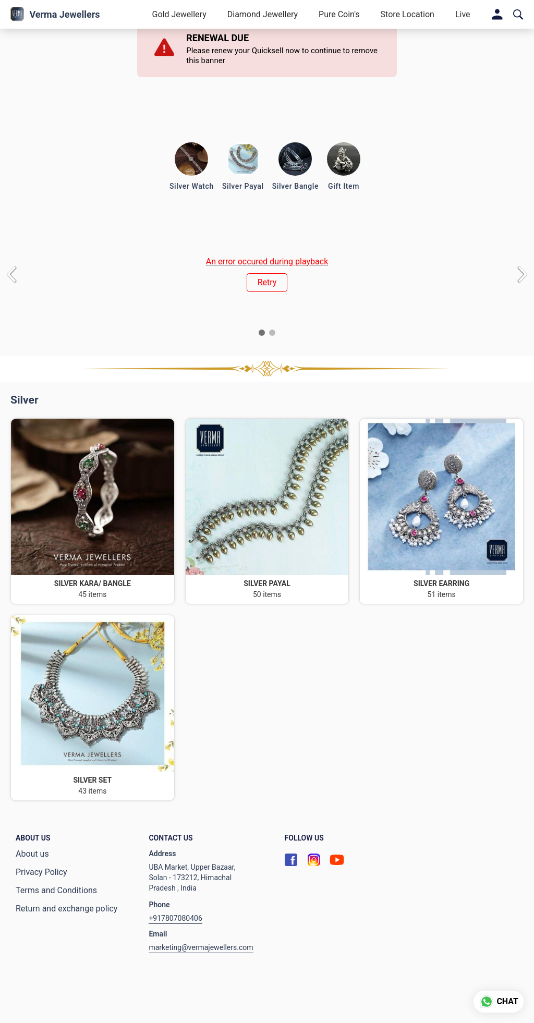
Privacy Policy (41, 872)
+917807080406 (175, 918)
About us (32, 854)
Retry (267, 282)
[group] (267, 274)
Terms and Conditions (56, 890)
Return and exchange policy (66, 909)
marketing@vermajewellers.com (201, 947)
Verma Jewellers (64, 14)
